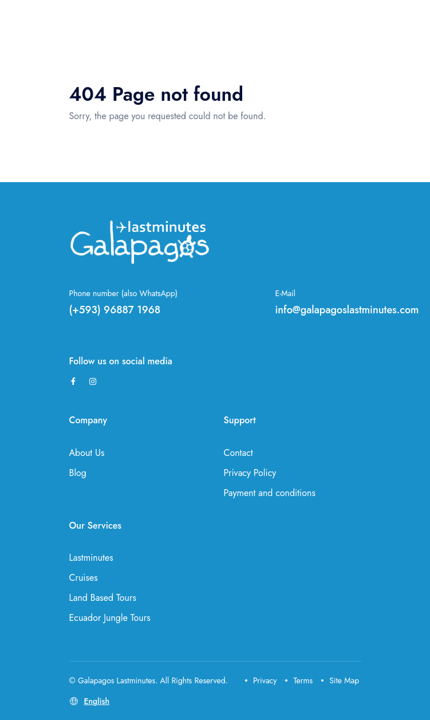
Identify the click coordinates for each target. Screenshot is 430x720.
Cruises (83, 577)
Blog (77, 472)
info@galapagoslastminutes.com (347, 309)
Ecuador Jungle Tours (110, 617)
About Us (87, 452)
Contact (238, 452)
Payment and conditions (269, 492)
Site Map (340, 680)
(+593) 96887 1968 (115, 309)
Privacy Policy (250, 472)
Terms (299, 680)
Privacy (261, 680)
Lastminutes (91, 557)
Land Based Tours (102, 597)
